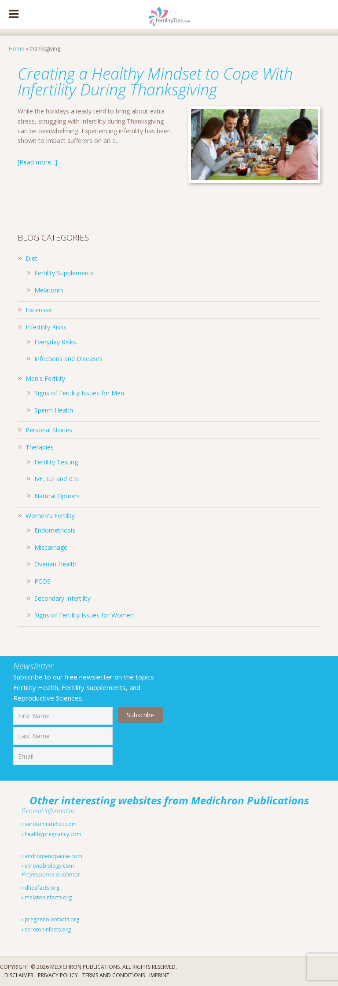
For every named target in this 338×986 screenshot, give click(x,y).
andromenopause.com (52, 856)
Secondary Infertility (62, 598)
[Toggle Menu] (13, 14)
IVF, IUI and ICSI (57, 479)
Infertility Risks (46, 327)
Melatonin (48, 290)
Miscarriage (50, 547)
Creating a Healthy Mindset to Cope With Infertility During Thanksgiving (155, 81)
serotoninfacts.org (46, 929)
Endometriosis (54, 530)
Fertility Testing (56, 462)
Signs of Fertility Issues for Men (79, 393)
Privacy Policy (58, 975)
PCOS (42, 581)
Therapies (40, 447)
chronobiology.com (48, 865)
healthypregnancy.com (51, 834)
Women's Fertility (50, 515)
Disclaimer (18, 975)
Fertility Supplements (64, 273)
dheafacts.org (40, 887)
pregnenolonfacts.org (50, 919)
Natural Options (57, 496)
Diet (31, 258)
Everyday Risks (55, 342)
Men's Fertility (45, 378)
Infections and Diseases (68, 358)
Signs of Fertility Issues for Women (84, 615)
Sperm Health (53, 410)
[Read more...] (37, 162)
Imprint (159, 975)
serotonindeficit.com (49, 824)
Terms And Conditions (113, 975)
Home (16, 48)
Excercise (39, 310)
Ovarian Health (55, 564)
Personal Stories (49, 430)
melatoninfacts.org (47, 897)
